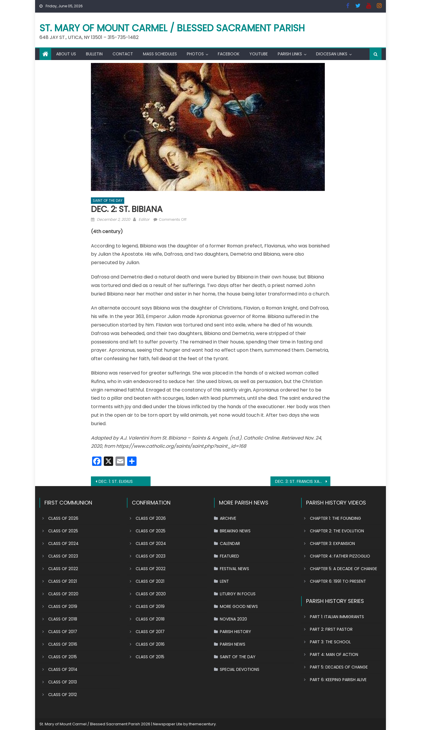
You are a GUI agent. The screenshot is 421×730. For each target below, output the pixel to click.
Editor (144, 219)
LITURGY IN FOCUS (238, 594)
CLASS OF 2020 (63, 594)
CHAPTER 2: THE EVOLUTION (337, 531)
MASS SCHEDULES (160, 54)
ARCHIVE (228, 518)
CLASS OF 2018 (62, 619)
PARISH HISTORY (235, 632)
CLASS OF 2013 (62, 682)
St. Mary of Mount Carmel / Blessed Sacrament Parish (172, 28)
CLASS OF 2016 (62, 644)
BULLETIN (94, 54)
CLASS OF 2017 (62, 632)
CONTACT (123, 54)
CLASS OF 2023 (63, 556)
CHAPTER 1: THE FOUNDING (335, 518)
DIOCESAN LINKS (331, 54)
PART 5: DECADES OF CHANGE (339, 667)
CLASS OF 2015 (62, 657)
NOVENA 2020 (233, 619)
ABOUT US (66, 54)
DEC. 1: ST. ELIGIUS (116, 481)
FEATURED (229, 556)
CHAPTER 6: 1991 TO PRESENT (338, 581)
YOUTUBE (258, 54)
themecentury (202, 724)
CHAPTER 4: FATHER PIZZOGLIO (340, 556)
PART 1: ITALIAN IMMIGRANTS (337, 617)
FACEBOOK (228, 54)
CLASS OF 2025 (63, 531)
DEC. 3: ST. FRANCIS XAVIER (301, 481)
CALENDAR (230, 543)
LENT (224, 581)
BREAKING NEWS (235, 531)
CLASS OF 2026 (63, 518)
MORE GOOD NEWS (239, 606)
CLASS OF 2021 (62, 581)
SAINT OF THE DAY (107, 200)
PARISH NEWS (232, 644)
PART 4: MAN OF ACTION (334, 654)
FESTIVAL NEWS (234, 569)
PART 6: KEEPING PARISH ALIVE (338, 680)
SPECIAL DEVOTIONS (239, 669)
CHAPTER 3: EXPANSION (332, 543)
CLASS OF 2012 (62, 694)
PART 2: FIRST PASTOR (331, 629)
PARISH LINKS (290, 54)
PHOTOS (195, 54)
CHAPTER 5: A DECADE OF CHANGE (343, 569)
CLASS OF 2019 (62, 606)
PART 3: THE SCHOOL (330, 642)
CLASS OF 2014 (62, 669)
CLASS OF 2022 (63, 569)
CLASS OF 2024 (63, 543)
